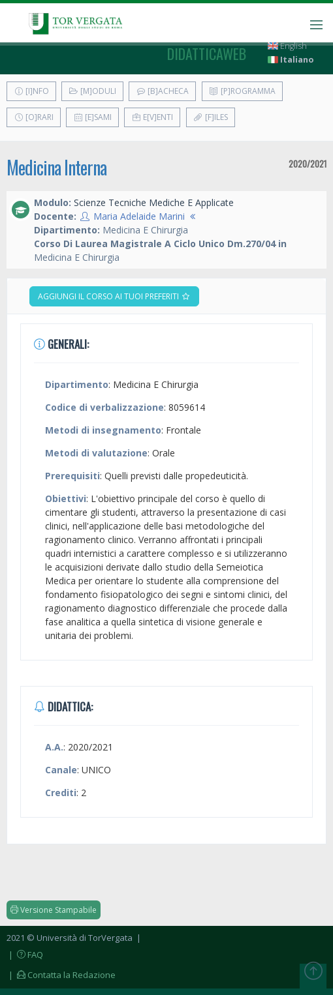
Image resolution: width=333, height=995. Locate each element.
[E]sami (92, 117)
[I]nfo (31, 91)
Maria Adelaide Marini (139, 216)
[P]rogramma (242, 91)
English (287, 46)
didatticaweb (206, 53)
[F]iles (210, 117)
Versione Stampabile (53, 909)
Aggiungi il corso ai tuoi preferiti (114, 296)
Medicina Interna (56, 167)
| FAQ (25, 954)
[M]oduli (92, 91)
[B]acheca (162, 91)
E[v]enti (152, 117)
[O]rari (34, 117)
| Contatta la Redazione (61, 975)
